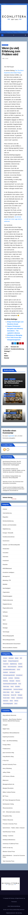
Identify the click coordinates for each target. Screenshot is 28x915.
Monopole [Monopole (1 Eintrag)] (12, 680)
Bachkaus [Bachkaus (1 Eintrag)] (11, 658)
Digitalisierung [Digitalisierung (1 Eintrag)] (13, 663)
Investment (6, 560)
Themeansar (14, 901)
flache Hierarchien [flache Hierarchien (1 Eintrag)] (12, 666)
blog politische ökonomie (9, 715)
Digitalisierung (6, 529)
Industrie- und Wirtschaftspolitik (11, 544)
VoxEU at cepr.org (8, 847)
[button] (25, 35)
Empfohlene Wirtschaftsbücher (11, 732)
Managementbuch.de (8, 784)
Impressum (22, 909)
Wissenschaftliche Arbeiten (10, 647)
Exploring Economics (8, 736)
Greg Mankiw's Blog (8, 756)
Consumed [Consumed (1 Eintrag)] (5, 663)
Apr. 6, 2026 (8, 419)
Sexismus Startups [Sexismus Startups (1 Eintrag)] (18, 689)
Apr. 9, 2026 (8, 402)
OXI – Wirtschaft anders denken (11, 812)
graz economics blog (8, 752)
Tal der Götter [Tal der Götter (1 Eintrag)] (6, 697)
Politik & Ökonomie (8, 820)
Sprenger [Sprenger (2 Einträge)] (17, 692)
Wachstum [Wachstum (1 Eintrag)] (5, 700)
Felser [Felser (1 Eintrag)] (4, 666)
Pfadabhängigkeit (7, 596)
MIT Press (5, 796)
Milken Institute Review (9, 792)
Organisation (6, 592)
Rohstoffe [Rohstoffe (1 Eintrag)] (17, 686)
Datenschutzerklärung (15, 906)
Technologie (6, 631)
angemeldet (11, 435)
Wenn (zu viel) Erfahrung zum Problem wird (11, 51)
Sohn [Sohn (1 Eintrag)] (12, 692)
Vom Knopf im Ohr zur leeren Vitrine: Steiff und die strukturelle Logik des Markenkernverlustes (14, 401)
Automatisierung (7, 513)
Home (9, 906)
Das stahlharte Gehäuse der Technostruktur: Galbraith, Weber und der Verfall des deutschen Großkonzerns (14, 470)
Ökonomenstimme (8, 808)
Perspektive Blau (7, 816)
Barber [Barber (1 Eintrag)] (16, 658)
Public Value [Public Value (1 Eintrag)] (6, 686)
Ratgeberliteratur (7, 604)
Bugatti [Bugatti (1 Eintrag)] (4, 661)
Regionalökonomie (8, 608)
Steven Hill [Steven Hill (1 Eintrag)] (13, 695)
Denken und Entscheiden (9, 525)
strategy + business (8, 835)
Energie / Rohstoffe (8, 532)
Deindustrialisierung (8, 521)
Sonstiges (5, 616)
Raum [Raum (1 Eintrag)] (12, 686)
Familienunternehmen (9, 536)
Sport (4, 620)
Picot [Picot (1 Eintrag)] (19, 683)
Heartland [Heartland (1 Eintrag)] (5, 672)
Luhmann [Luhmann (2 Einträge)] (11, 678)
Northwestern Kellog (8, 804)
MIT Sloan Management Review (11, 800)
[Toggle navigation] (13, 35)
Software (5, 612)
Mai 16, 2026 (8, 385)
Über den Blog (19, 913)
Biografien (5, 517)
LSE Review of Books (8, 776)
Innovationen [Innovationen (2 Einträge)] (19, 675)
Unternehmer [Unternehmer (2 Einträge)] (19, 697)
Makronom (5, 780)
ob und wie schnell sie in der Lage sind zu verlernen (13, 219)
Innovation (5, 552)
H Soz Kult (6, 760)
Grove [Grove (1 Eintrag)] (18, 669)
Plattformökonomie (8, 600)
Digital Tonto (6, 728)
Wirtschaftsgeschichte (9, 639)
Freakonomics (6, 748)
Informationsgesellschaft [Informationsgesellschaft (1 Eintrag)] (8, 675)
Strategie (5, 627)
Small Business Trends (9, 831)
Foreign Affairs (7, 744)
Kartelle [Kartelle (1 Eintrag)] (5, 678)
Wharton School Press (9, 851)
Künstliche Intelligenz (8, 572)
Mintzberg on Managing (14, 335)
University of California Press (10, 843)
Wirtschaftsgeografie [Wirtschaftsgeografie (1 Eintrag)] (8, 703)
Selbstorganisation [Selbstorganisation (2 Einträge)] (7, 689)
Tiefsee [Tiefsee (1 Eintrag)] (13, 697)
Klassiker (5, 564)
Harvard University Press (9, 764)
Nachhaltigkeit (6, 588)
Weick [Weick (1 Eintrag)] (11, 700)
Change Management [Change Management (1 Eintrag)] (13, 661)
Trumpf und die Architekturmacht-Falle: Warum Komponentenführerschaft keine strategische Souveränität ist (13, 489)
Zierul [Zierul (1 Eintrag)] (15, 703)
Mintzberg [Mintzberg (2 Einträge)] (5, 680)
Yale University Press (8, 861)
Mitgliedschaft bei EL (10, 913)
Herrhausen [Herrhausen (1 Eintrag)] (12, 672)
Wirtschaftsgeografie (8, 635)
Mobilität (5, 584)
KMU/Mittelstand (7, 568)
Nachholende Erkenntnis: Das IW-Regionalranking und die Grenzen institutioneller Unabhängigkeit (12, 463)
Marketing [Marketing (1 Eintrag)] (17, 678)
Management (12, 393)
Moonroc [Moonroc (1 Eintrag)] (18, 680)
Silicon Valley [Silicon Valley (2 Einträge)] (6, 692)
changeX (5, 725)
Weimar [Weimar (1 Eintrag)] (16, 700)
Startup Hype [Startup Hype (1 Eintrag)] (6, 695)
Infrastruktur (6, 548)
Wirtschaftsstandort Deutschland (11, 643)
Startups (5, 624)
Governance (6, 540)
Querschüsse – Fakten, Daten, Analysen (14, 827)
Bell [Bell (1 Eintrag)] (21, 658)
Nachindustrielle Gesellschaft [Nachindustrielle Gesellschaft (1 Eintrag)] (10, 683)
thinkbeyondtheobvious (9, 839)
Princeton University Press (10, 823)
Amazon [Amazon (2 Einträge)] (5, 658)
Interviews (5, 556)
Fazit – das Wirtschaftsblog (10, 740)
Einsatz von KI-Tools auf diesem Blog (11, 909)
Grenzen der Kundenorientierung (17, 349)
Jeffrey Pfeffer (6, 772)
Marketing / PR (7, 580)
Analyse (6, 393)
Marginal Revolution (8, 788)
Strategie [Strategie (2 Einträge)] (20, 695)
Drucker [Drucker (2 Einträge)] (20, 663)
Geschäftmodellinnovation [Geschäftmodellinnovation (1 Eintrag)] (9, 669)
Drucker (16, 385)
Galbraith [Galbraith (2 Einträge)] (20, 666)
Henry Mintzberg (7, 768)
